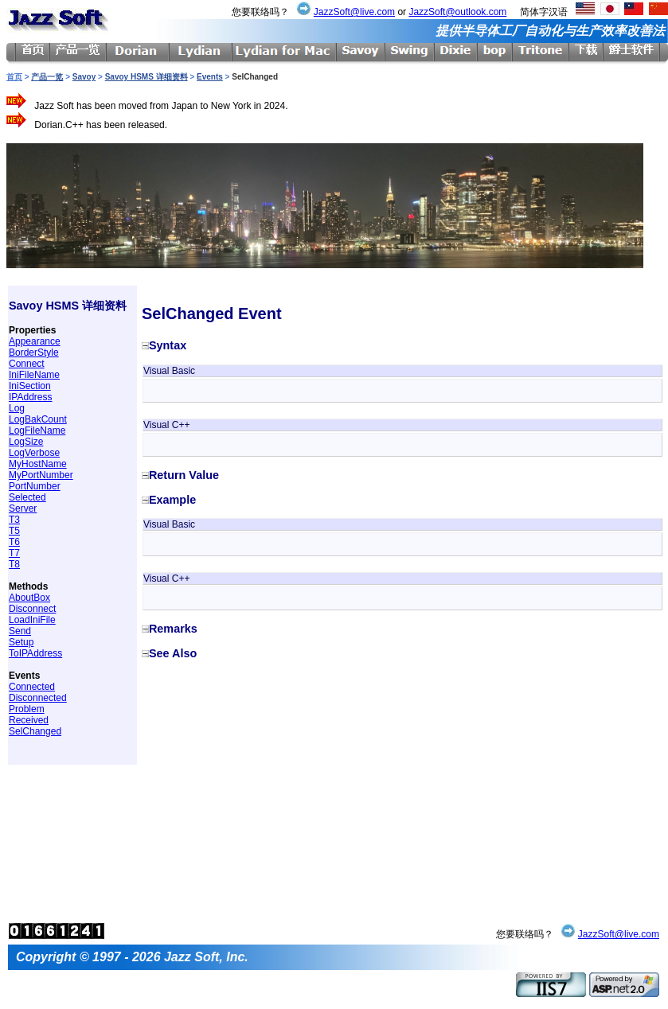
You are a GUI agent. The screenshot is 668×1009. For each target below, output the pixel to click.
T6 (14, 541)
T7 (14, 553)
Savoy (84, 76)
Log (17, 408)
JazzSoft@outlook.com (457, 12)
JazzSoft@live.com (354, 12)
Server (23, 508)
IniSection (30, 386)
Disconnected (38, 697)
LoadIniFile (32, 619)
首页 (14, 76)
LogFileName (37, 430)
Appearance (35, 341)
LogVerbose (34, 452)
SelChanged (35, 731)
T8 (14, 564)
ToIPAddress (35, 653)
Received (29, 720)
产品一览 (47, 76)
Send (20, 631)
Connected (32, 686)
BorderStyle (34, 352)
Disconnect (32, 608)
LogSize (26, 441)
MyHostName (38, 463)
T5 (14, 530)
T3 (14, 519)
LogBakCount (38, 419)
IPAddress (30, 397)
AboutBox (29, 597)
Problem (27, 709)
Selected (27, 497)
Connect (27, 363)
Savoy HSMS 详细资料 (146, 76)
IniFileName (34, 374)
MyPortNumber (41, 475)
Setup (21, 642)
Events (210, 76)
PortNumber (35, 486)
